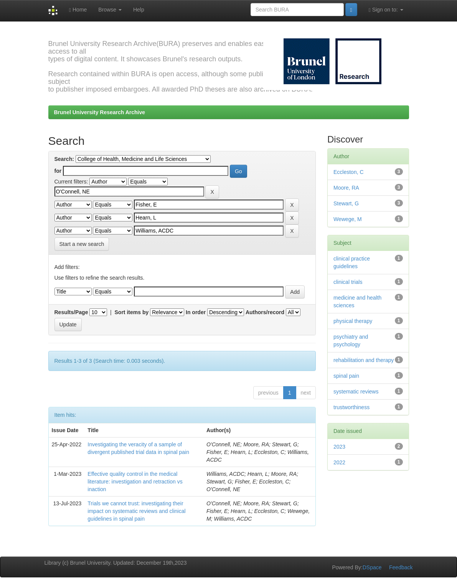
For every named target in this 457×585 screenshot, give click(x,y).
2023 (339, 447)
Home (78, 10)
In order (196, 312)
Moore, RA (346, 188)
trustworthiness (351, 407)
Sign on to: (386, 10)
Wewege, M (347, 219)
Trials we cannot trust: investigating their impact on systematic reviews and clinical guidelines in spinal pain (136, 511)
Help (138, 10)
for (58, 171)
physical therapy (352, 321)
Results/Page (71, 312)
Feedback (400, 567)
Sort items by (132, 312)
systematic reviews (355, 391)
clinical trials (347, 282)
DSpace (372, 567)
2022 (339, 462)
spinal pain (346, 376)
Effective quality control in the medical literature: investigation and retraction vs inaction (134, 481)
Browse (110, 10)
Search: (64, 159)
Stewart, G (346, 203)
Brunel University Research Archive (99, 112)
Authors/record (265, 312)
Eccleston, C (348, 172)
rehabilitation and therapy (363, 360)
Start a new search (81, 244)
